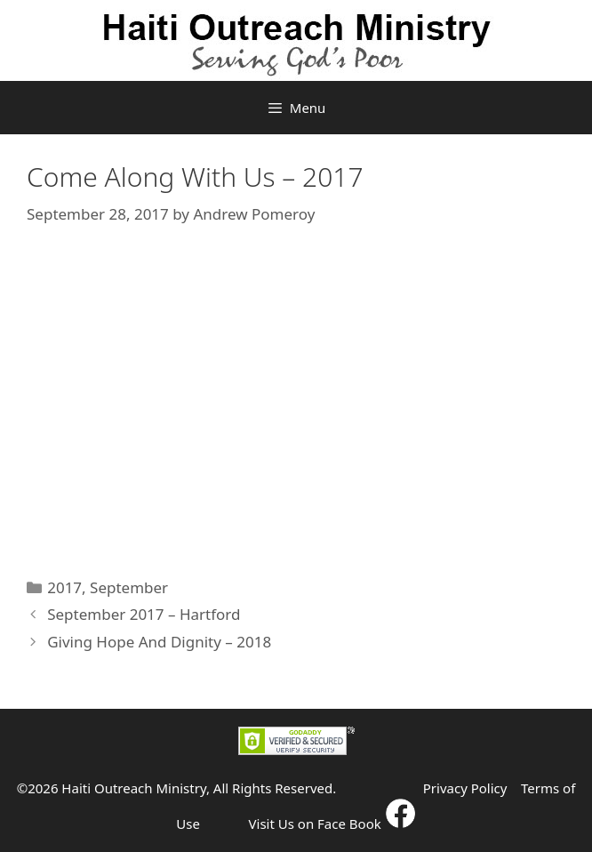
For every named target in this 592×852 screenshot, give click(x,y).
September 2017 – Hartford (143, 614)
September (129, 587)
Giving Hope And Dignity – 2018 (159, 641)
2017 (64, 587)
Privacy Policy (465, 788)
